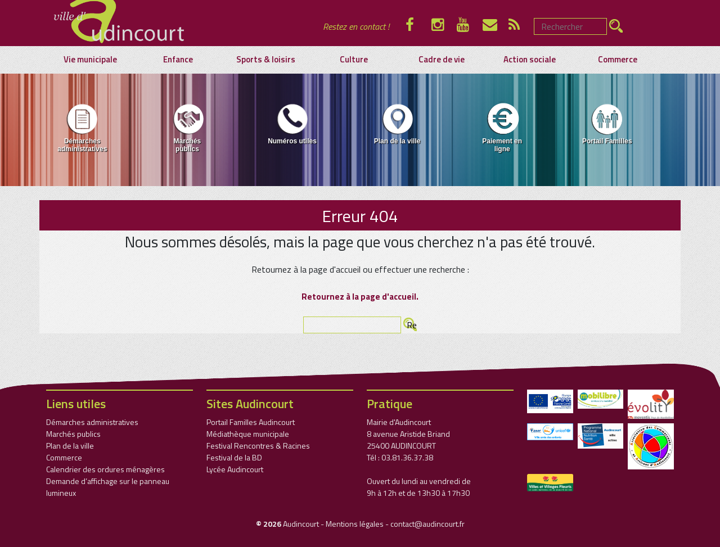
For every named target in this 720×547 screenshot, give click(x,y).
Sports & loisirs (265, 59)
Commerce (617, 59)
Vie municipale (90, 59)
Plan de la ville (397, 123)
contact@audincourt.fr (427, 524)
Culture (354, 59)
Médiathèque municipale (247, 434)
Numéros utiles (292, 123)
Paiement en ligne (502, 127)
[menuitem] (82, 130)
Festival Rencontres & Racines (258, 445)
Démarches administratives (82, 127)
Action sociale (529, 59)
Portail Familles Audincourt (250, 422)
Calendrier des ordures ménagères (105, 469)
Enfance (178, 59)
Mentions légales (355, 524)
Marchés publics (187, 127)
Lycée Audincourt (234, 469)
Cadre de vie (441, 59)
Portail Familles (607, 123)
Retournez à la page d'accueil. (360, 296)
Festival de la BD (234, 457)
